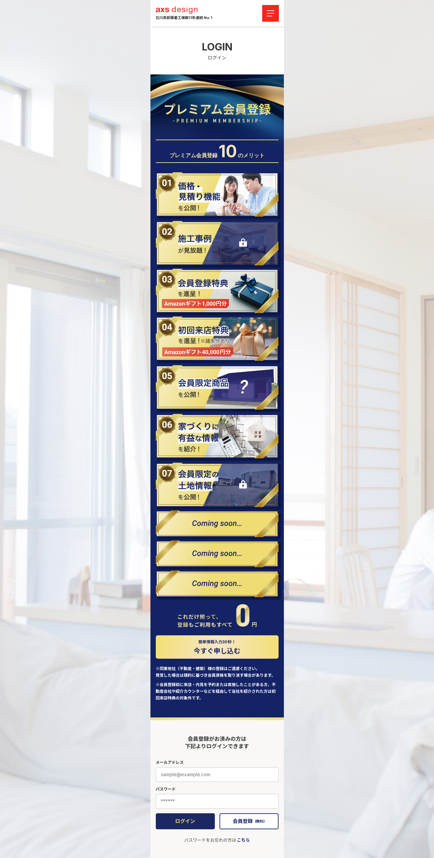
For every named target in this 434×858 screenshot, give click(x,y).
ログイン (185, 821)
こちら (243, 840)
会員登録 (249, 821)
